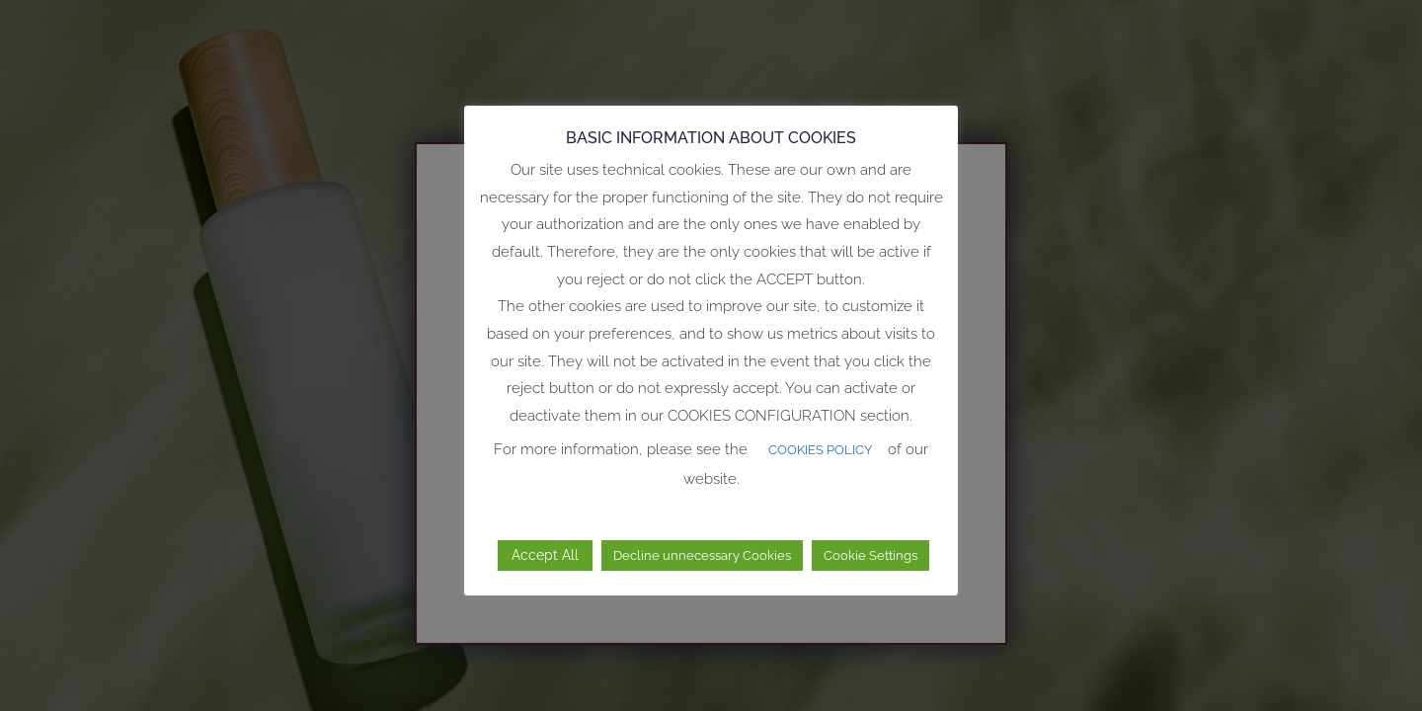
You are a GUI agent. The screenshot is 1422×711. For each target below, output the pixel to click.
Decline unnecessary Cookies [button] (702, 555)
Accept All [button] (545, 555)
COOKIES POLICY (820, 449)
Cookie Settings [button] (870, 555)
